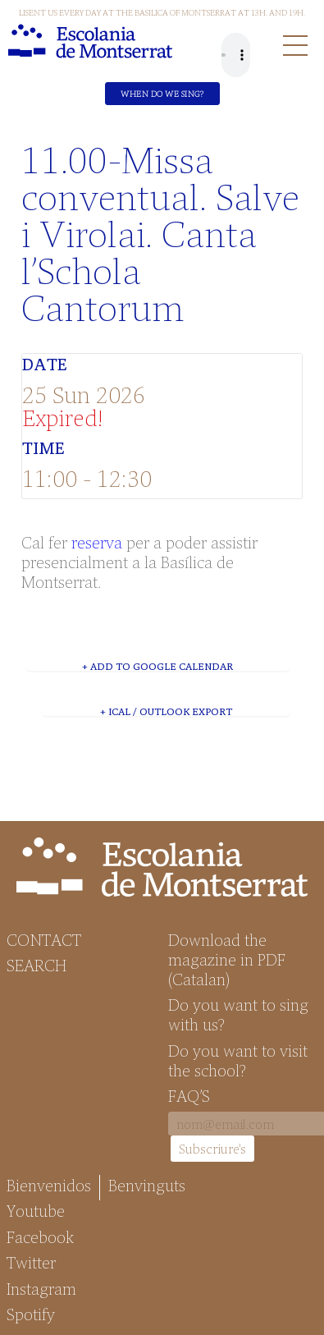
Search (36, 965)
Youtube (36, 1210)
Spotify (31, 1314)
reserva (96, 541)
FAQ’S (189, 1095)
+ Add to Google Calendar (157, 666)
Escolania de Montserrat (90, 41)
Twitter (31, 1262)
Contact (44, 939)
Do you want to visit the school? (238, 1060)
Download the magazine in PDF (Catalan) (226, 959)
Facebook (40, 1236)
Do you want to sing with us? (238, 1014)
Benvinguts (146, 1185)
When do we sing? (162, 93)
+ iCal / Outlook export (166, 711)
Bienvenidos (49, 1185)
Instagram (41, 1288)
